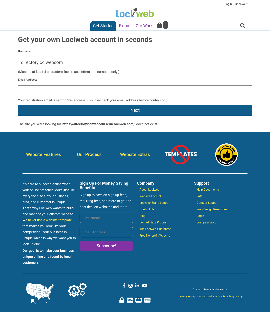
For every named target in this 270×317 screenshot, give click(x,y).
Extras (124, 25)
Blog (143, 216)
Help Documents (208, 189)
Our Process (89, 154)
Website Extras (135, 154)
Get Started (103, 25)
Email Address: (27, 79)
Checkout (241, 4)
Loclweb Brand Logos (154, 203)
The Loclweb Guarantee (155, 229)
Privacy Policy (187, 296)
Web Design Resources (212, 209)
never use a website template (50, 220)
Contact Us (147, 209)
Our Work (144, 25)
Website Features (43, 154)
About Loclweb (149, 189)
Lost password (206, 222)
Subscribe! (106, 246)
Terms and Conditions (206, 296)
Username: (25, 51)
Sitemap (238, 296)
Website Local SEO (152, 196)
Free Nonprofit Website (155, 235)
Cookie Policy (225, 296)
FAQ (199, 196)
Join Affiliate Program (154, 222)
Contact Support (207, 203)
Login (228, 4)
